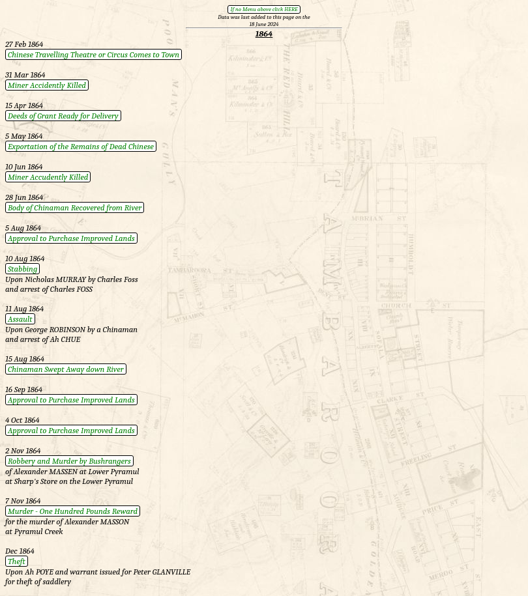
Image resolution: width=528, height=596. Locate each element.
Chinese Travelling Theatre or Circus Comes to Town (93, 54)
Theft (16, 561)
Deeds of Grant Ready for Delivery (63, 116)
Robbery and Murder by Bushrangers (69, 461)
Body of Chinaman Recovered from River (74, 207)
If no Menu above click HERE (263, 9)
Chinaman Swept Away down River (66, 369)
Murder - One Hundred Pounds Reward (73, 511)
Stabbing (22, 269)
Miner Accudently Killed (48, 177)
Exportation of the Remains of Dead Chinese (81, 146)
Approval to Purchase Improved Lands (71, 238)
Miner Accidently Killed (47, 85)
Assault (20, 319)
